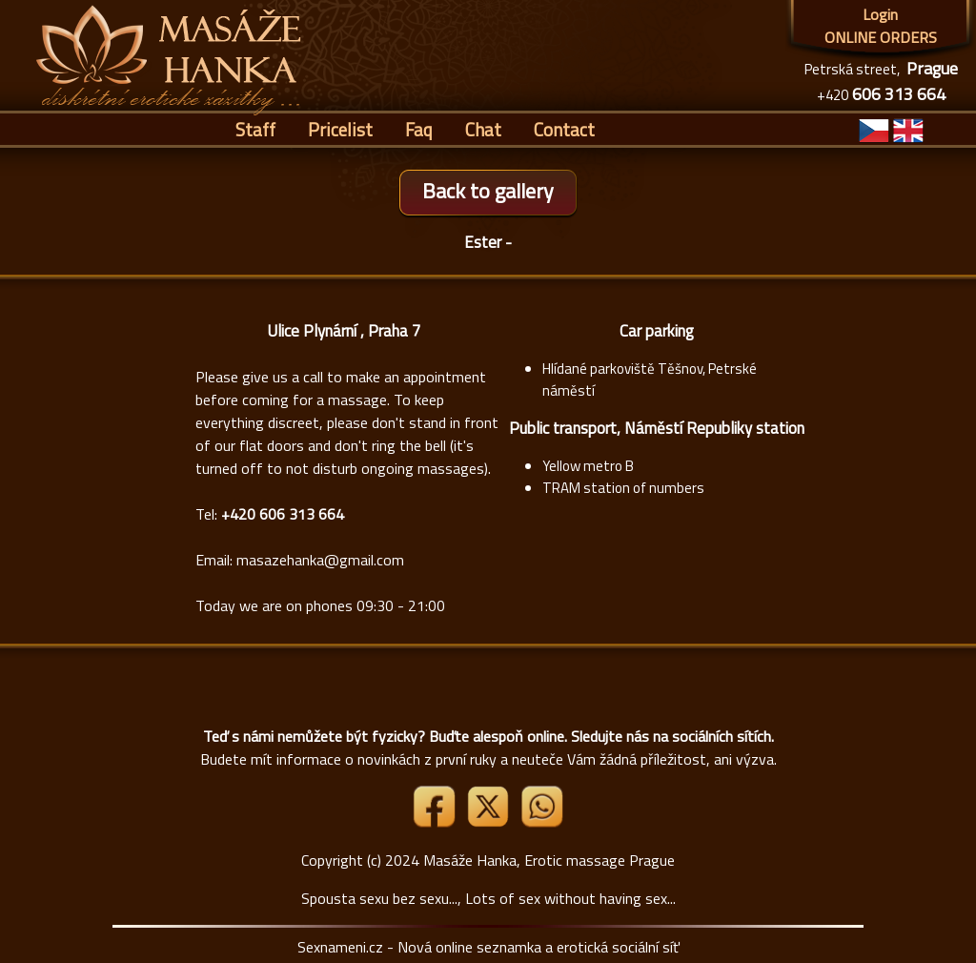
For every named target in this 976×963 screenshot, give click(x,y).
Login (880, 14)
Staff (255, 129)
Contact (564, 129)
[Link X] (490, 821)
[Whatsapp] (541, 821)
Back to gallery (488, 190)
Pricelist (340, 129)
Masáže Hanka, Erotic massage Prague (549, 860)
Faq (419, 129)
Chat (483, 129)
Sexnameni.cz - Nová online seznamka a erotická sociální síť (488, 946)
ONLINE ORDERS (880, 37)
